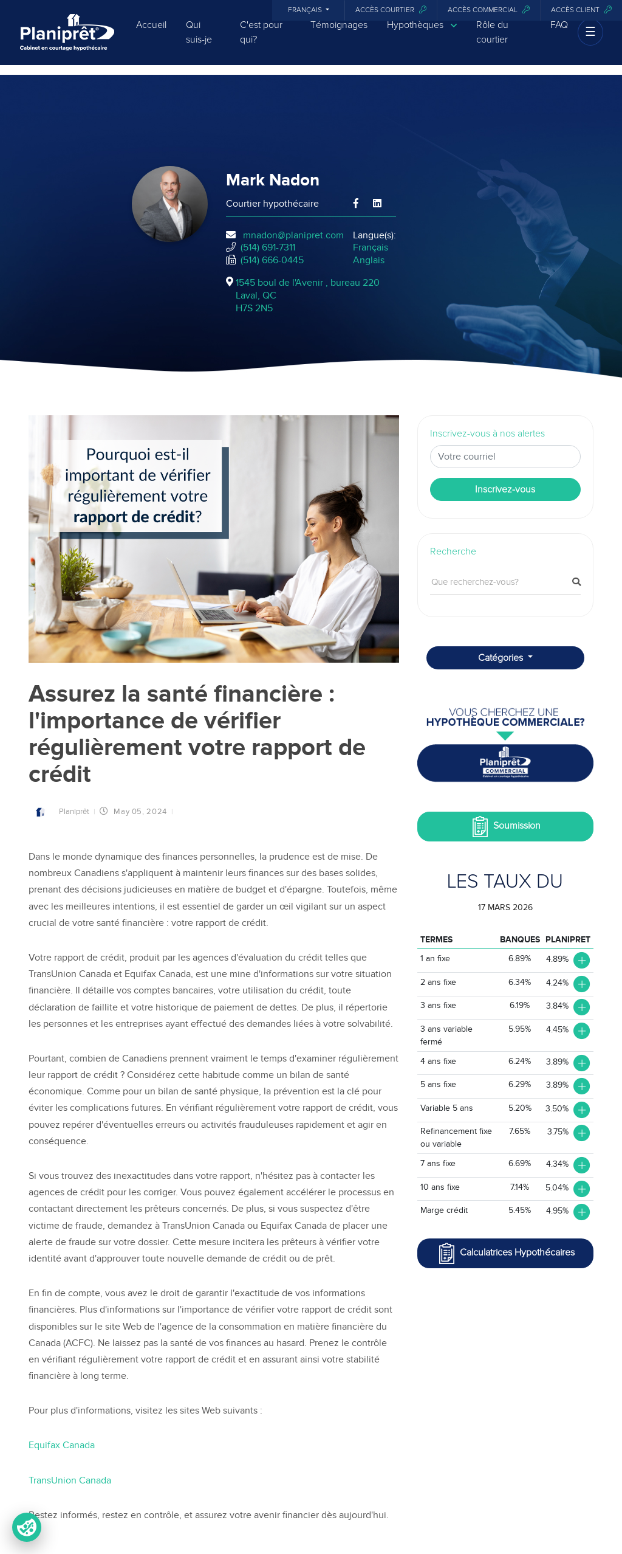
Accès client (581, 10)
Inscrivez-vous (505, 489)
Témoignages (338, 33)
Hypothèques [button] (422, 34)
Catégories (501, 658)
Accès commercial (489, 10)
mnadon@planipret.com (293, 235)
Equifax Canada (63, 1445)
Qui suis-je (199, 41)
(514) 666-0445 (272, 260)
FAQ (559, 33)
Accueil (151, 33)
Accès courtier (390, 10)
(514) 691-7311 (268, 247)
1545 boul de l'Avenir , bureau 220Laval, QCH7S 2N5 (308, 295)
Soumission (505, 826)
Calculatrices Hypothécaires (505, 1253)
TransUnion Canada (71, 1480)
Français (306, 10)
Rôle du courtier (492, 41)
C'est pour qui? (261, 41)
